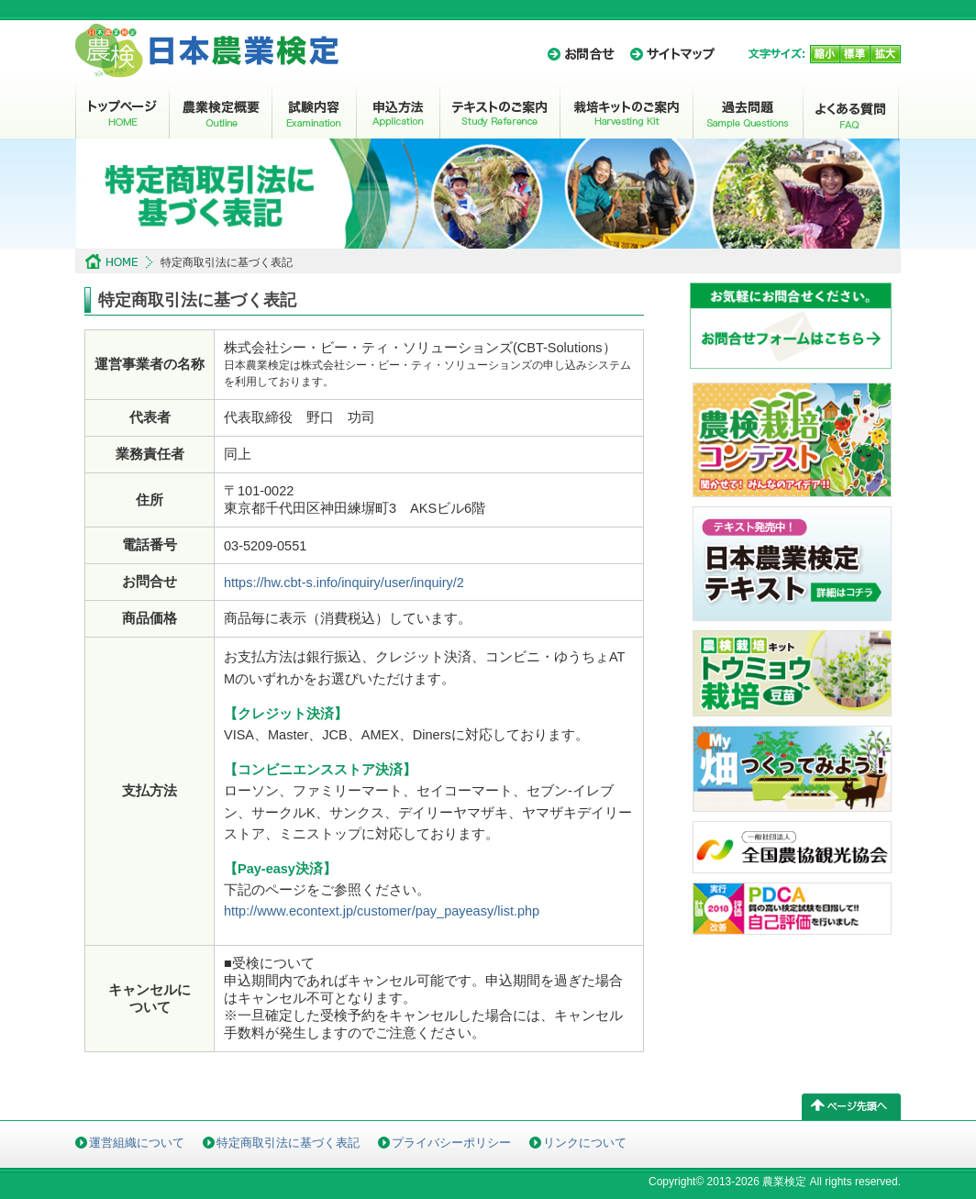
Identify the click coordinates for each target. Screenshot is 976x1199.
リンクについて (585, 1142)
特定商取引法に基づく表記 (288, 1142)
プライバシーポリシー (451, 1142)
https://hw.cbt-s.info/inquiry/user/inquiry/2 (344, 582)
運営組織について (136, 1142)
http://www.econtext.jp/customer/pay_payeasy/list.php (381, 911)
